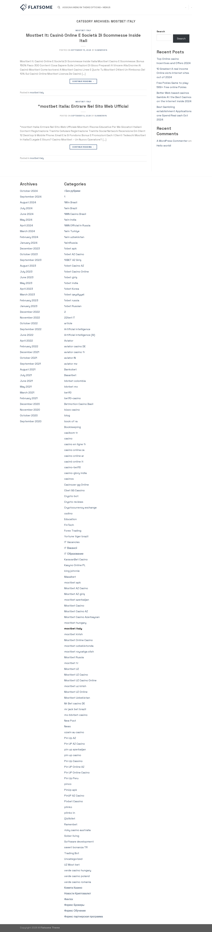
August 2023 (28, 265)
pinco (67, 784)
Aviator (68, 340)
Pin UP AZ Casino (74, 743)
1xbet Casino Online (76, 271)
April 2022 (26, 340)
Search (161, 31)
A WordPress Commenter (172, 141)
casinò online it (73, 461)
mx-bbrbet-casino (75, 715)
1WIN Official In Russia (77, 225)
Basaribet (70, 375)
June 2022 (26, 335)
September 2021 (30, 363)
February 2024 (29, 237)
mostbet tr (71, 663)
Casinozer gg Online (76, 484)
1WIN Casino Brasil (75, 214)
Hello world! (164, 145)
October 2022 (29, 323)
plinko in (69, 812)
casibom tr (71, 432)
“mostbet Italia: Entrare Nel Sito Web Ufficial (83, 106)
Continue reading (83, 81)
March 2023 (27, 294)
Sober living (71, 836)
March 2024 (27, 231)
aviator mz (70, 363)
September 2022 (30, 329)
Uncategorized (73, 859)
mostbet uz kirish (75, 686)
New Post (70, 720)
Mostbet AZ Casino (76, 588)
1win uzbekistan (74, 237)
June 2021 (26, 381)
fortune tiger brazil (76, 536)
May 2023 (26, 283)
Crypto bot (71, 496)
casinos (69, 478)
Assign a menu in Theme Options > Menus (86, 7)
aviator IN (70, 358)
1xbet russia (71, 300)
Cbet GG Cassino (74, 490)
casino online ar (74, 456)
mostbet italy (83, 30)
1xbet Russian (72, 306)
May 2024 (26, 219)
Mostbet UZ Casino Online (80, 680)
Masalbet (70, 577)
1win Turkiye (71, 231)
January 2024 (28, 242)
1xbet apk (70, 248)
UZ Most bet (72, 864)
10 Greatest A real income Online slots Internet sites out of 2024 (173, 73)
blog (67, 415)
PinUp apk (70, 790)
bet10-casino (72, 398)
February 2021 (29, 398)
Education (70, 519)
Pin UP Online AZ (74, 767)
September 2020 (30, 421)
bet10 (67, 392)
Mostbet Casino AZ (76, 611)
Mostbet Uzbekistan (77, 697)
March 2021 (27, 392)
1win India (70, 219)
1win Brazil (70, 208)
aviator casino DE (75, 346)
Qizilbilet (69, 818)
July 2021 (26, 375)
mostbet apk (72, 582)
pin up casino (72, 755)
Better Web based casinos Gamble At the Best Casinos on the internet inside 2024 (174, 97)
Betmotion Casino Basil (78, 404)
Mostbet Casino (74, 605)
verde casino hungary (77, 870)
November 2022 (30, 317)
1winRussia (70, 242)
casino (68, 438)
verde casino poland (77, 876)
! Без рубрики (72, 191)
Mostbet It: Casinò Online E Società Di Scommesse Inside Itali (83, 38)
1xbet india (71, 283)
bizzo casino (72, 409)
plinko (68, 807)
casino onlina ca (74, 450)
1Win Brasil (70, 202)
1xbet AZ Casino (74, 254)
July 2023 (26, 271)
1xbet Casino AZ (74, 265)
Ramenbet (70, 824)
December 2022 (30, 312)
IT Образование (73, 553)
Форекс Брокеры (74, 905)
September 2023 (30, 260)
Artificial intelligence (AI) (79, 335)
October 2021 (28, 358)
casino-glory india (75, 473)
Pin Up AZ (70, 738)
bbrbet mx (71, 386)
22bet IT (69, 317)
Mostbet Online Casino (78, 640)
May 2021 (26, 386)
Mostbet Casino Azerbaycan (82, 617)
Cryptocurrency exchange (80, 507)
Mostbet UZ (71, 669)
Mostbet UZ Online (75, 692)
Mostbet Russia (74, 657)
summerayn (101, 50)
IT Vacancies (72, 542)
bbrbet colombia (75, 381)
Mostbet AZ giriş (74, 594)
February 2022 (29, 346)
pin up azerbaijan (75, 749)
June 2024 (26, 214)
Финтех (68, 899)
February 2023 (29, 300)
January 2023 (28, 306)
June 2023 (26, 277)
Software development (79, 841)
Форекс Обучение (75, 910)
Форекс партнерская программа (83, 916)
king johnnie (72, 571)
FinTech (69, 525)
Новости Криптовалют (77, 893)
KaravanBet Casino (76, 559)
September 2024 (30, 196)
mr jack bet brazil (75, 709)
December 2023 (30, 248)
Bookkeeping (72, 427)
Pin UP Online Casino (77, 772)
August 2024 (28, 202)
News (67, 726)
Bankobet (70, 369)
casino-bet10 (72, 467)
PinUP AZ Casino (74, 795)
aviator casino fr (74, 352)
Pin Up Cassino (73, 761)
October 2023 (29, 254)
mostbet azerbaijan (76, 599)
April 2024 (26, 225)
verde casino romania (77, 882)
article (68, 323)
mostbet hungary (75, 622)
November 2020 (30, 409)
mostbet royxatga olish (79, 651)
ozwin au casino (74, 732)
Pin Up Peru (71, 778)
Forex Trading (72, 530)
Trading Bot (71, 853)
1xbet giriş (70, 277)
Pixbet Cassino (73, 801)
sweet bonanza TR (76, 847)
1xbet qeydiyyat (74, 294)
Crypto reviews (73, 502)
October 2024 (29, 191)
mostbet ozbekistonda (78, 646)
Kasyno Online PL (74, 565)
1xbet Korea (71, 288)
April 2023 (26, 288)
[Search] (59, 7)
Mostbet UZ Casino (76, 674)
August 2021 (27, 369)
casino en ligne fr (75, 444)
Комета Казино (73, 887)
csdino (68, 513)
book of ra (70, 421)
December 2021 (29, 352)
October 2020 (29, 415)
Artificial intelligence (77, 329)
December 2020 (30, 404)
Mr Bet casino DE (74, 703)
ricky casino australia (77, 830)
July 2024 (26, 208)
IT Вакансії (70, 548)
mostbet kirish (73, 634)
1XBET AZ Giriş (72, 260)
